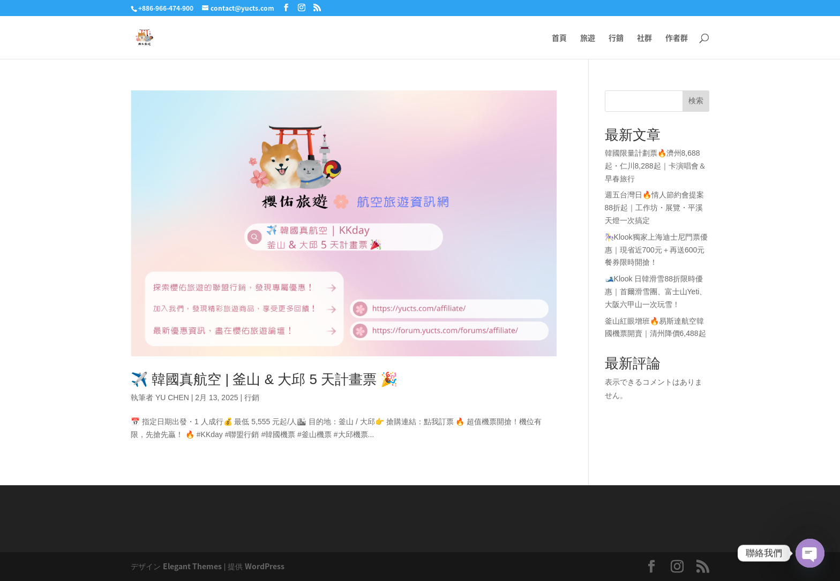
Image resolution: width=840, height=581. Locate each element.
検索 (695, 100)
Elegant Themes (192, 566)
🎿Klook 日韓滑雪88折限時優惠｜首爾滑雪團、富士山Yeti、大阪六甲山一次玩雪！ (656, 291)
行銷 (616, 38)
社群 (644, 38)
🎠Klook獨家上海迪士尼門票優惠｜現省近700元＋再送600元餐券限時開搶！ (656, 250)
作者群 (676, 38)
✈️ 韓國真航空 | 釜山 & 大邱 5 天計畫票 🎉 (264, 379)
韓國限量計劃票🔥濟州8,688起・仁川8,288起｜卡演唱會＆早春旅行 (655, 166)
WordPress (264, 566)
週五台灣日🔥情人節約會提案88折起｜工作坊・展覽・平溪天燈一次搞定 (654, 207)
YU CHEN (172, 397)
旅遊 (587, 38)
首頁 (559, 38)
